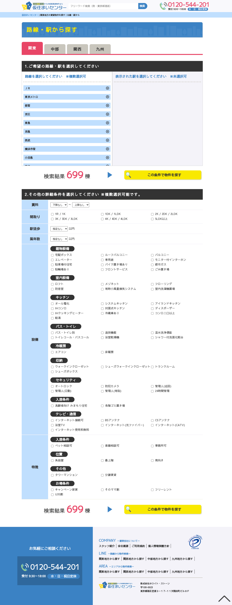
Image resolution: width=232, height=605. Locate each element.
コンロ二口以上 (163, 313)
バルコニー (160, 255)
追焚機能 (108, 332)
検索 (142, 6)
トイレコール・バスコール (70, 337)
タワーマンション (64, 475)
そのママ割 (110, 489)
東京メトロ (31, 97)
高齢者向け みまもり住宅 (69, 405)
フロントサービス (114, 269)
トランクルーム (163, 366)
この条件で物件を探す (164, 175)
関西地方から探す (133, 559)
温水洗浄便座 (161, 332)
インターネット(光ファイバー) (122, 425)
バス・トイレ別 (63, 332)
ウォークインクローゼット (70, 366)
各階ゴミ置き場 (113, 405)
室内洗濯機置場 (163, 289)
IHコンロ (59, 308)
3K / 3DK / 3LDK (64, 219)
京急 (27, 131)
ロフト (57, 284)
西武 (27, 140)
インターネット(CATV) (168, 425)
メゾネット (110, 284)
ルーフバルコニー (114, 255)
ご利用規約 (138, 546)
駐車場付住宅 (61, 264)
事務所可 (158, 445)
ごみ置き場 (160, 269)
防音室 (57, 289)
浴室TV (58, 425)
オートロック (61, 386)
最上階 (107, 460)
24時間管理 (160, 391)
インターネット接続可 (67, 420)
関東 (32, 48)
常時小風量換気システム (118, 289)
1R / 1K (58, 214)
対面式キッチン (113, 308)
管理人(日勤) (61, 391)
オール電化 (60, 303)
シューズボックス (64, 371)
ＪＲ (27, 88)
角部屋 (57, 460)
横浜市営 (30, 149)
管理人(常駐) (111, 391)
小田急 (29, 157)
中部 (55, 49)
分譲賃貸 (108, 475)
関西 (77, 49)
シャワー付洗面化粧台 (167, 337)
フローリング (161, 284)
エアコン (58, 352)
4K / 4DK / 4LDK (114, 219)
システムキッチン (114, 303)
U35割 (57, 494)
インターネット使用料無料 (70, 430)
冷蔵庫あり (110, 313)
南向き (157, 460)
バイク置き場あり (114, 264)
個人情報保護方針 (158, 546)
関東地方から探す (109, 559)
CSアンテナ (160, 420)
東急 (27, 123)
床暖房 (107, 352)
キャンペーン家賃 (64, 489)
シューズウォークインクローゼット (125, 366)
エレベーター (61, 260)
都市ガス (158, 264)
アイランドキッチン (166, 303)
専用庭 (107, 260)
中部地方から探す (158, 559)
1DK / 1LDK (111, 214)
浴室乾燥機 (110, 337)
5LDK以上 (159, 219)
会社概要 (123, 546)
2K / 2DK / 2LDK (164, 214)
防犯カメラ (110, 386)
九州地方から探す (182, 559)
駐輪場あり (60, 269)
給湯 (56, 318)
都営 (27, 105)
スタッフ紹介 (107, 546)
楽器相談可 (110, 445)
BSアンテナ (110, 420)
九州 (100, 49)
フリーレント (161, 489)
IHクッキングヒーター (67, 313)
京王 (27, 114)
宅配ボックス (61, 255)
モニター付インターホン (168, 260)
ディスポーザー (163, 308)
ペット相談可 (61, 445)
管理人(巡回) (161, 386)
